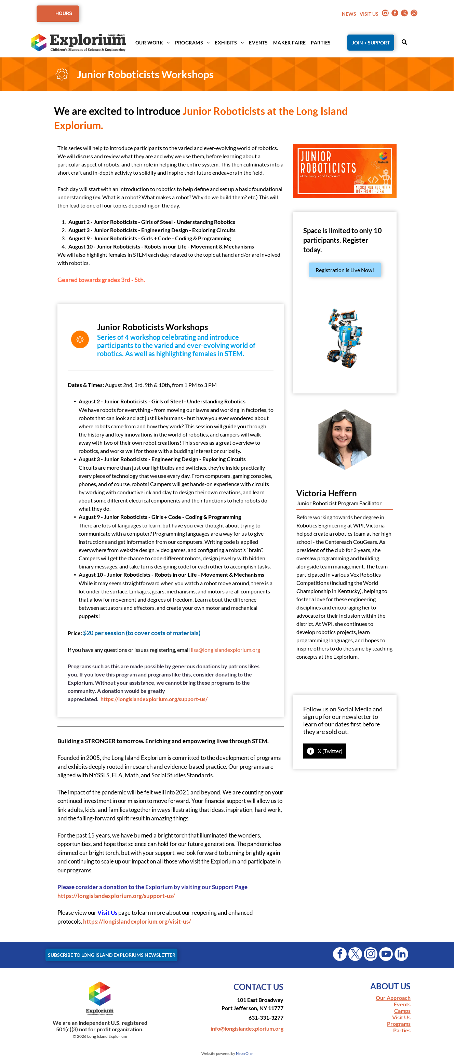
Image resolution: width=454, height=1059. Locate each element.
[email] (385, 14)
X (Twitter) (330, 751)
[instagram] (414, 14)
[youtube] (386, 955)
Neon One (244, 1053)
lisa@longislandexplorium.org (225, 649)
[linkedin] (401, 955)
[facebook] (394, 14)
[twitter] (404, 14)
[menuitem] (150, 42)
